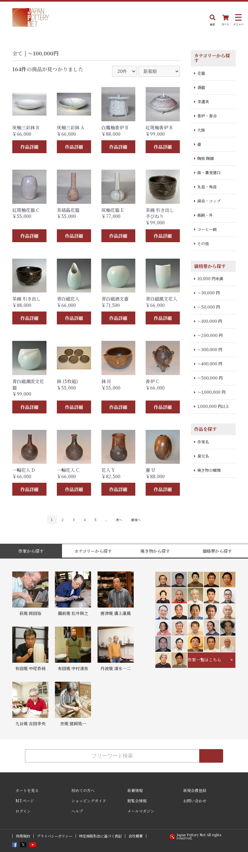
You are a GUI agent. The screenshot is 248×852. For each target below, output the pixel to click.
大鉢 (201, 130)
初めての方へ (83, 790)
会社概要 (136, 836)
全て (17, 53)
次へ (119, 519)
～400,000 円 (209, 363)
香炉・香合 (207, 115)
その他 (203, 243)
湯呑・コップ (209, 200)
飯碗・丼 (205, 215)
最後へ (136, 519)
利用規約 (23, 836)
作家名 (203, 441)
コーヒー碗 (207, 229)
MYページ (25, 800)
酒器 (201, 87)
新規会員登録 (194, 790)
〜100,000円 (43, 53)
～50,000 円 (208, 307)
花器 (201, 73)
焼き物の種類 (209, 470)
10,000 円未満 (210, 278)
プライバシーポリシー (54, 836)
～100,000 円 (209, 321)
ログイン (23, 811)
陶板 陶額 (205, 158)
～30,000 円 (208, 292)
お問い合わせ (194, 800)
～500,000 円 (209, 378)
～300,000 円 (209, 349)
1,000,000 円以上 (213, 406)
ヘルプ (77, 811)
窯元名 (203, 456)
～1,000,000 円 (211, 392)
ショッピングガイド (88, 800)
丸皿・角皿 (207, 186)
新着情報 (135, 790)
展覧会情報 (137, 800)
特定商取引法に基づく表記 (100, 836)
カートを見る (27, 790)
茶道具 (203, 101)
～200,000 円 (209, 335)
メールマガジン (140, 811)
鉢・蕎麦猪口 (209, 172)
